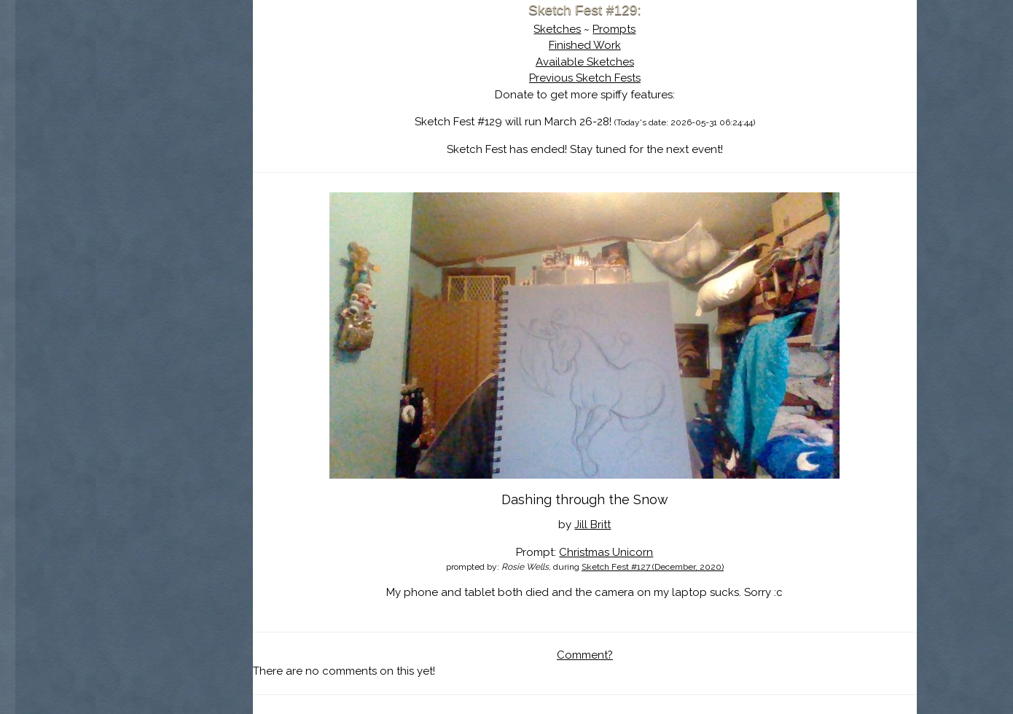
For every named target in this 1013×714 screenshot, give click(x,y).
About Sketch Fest (205, 104)
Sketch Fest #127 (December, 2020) (683, 567)
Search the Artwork (205, 148)
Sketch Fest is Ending (205, 82)
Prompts (645, 29)
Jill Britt (624, 524)
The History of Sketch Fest (205, 126)
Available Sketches (615, 61)
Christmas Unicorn (637, 552)
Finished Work (615, 45)
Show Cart (183, 190)
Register (236, 171)
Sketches (588, 29)
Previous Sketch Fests (615, 78)
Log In (171, 171)
